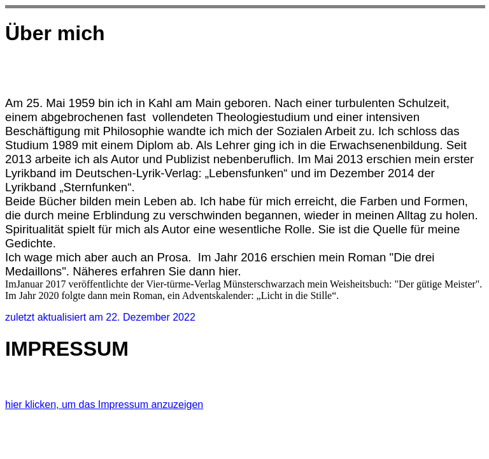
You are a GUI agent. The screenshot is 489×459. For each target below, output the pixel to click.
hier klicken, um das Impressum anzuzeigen (104, 404)
